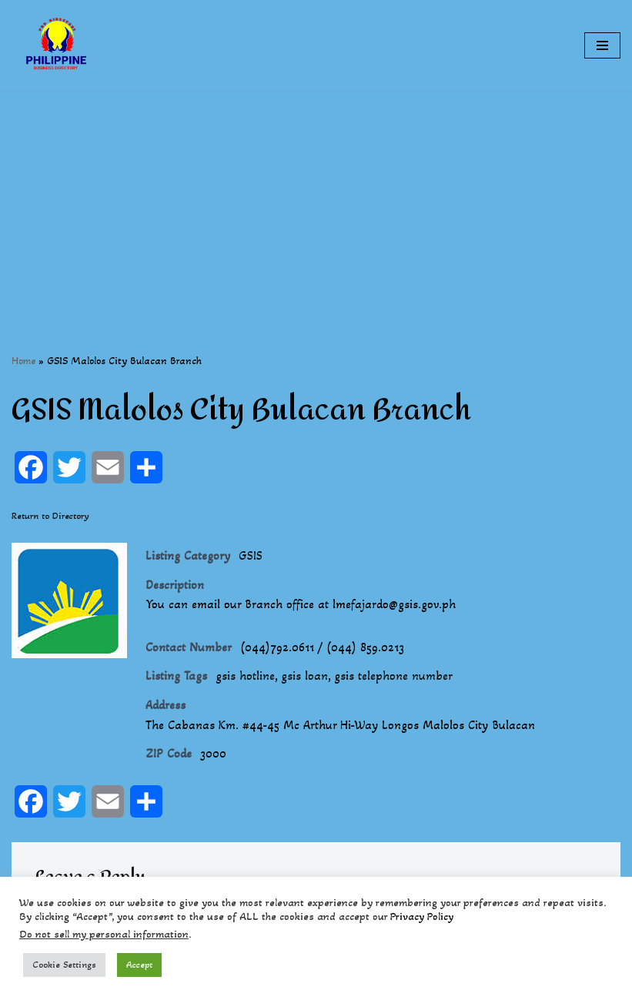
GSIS (250, 555)
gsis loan (304, 675)
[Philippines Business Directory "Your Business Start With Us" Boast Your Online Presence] (58, 45)
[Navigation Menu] (602, 45)
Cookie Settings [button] (64, 964)
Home (23, 360)
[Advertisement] (316, 198)
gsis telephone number (393, 675)
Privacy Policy (421, 916)
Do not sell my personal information (104, 934)
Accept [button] (139, 964)
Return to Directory (50, 516)
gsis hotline (245, 675)
